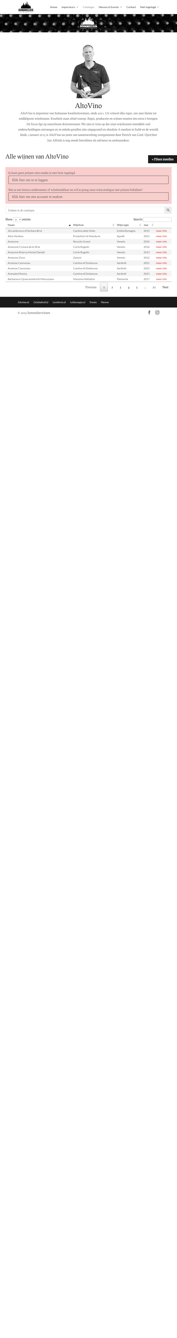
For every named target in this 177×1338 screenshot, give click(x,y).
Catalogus (88, 7)
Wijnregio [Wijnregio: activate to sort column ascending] (123, 224)
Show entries (18, 219)
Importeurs (68, 7)
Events (93, 302)
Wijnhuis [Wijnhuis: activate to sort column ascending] (78, 224)
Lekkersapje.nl (77, 302)
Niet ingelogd (148, 7)
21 (154, 287)
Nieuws (105, 302)
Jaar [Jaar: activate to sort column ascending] (146, 224)
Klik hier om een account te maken (37, 197)
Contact (131, 7)
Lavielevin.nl (59, 302)
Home (53, 7)
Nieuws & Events (109, 7)
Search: (152, 219)
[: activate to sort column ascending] (163, 225)
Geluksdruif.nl (40, 302)
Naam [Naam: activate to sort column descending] (11, 224)
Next (165, 287)
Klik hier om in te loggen (30, 180)
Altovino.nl (23, 302)
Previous (90, 287)
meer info (161, 230)
